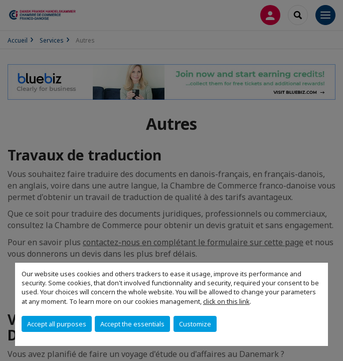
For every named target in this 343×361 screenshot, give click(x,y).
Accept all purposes (56, 323)
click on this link (226, 301)
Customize (195, 323)
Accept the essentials (132, 323)
